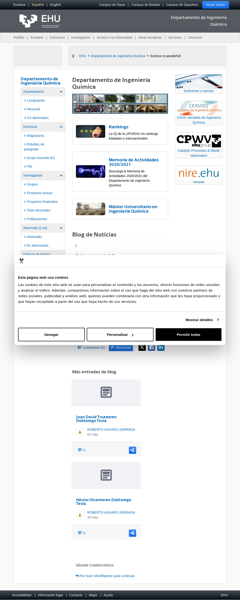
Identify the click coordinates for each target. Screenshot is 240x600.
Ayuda (108, 595)
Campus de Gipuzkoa (182, 5)
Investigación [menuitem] (80, 37)
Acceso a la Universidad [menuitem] (114, 37)
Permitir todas (188, 335)
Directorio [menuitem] (195, 37)
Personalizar (120, 335)
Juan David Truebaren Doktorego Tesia (96, 419)
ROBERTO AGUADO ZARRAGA (111, 429)
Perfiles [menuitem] (18, 37)
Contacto (75, 595)
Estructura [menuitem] (57, 37)
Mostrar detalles (199, 320)
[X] (142, 347)
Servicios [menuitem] (175, 37)
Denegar (51, 335)
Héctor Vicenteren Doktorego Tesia (103, 501)
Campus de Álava (112, 5)
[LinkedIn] (161, 347)
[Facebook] (151, 347)
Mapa (93, 595)
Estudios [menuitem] (37, 37)
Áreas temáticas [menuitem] (150, 37)
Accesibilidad (21, 595)
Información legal (50, 595)
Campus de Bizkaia (145, 5)
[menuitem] (19, 5)
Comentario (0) (91, 347)
